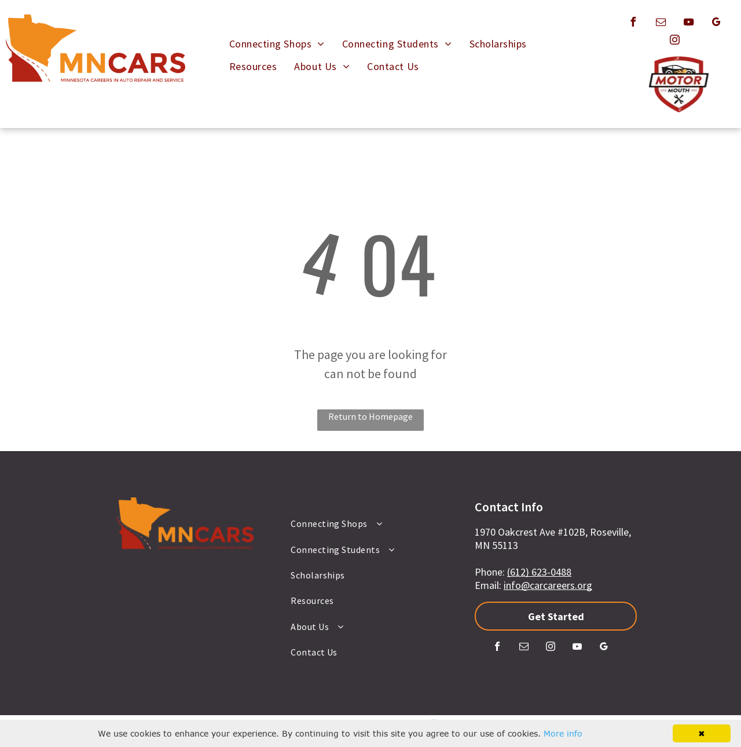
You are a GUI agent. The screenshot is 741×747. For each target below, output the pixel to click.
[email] (660, 23)
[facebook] (632, 23)
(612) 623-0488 (539, 571)
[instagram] (674, 41)
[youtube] (688, 23)
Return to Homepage (370, 416)
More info (563, 733)
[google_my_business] (716, 23)
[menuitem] (277, 44)
